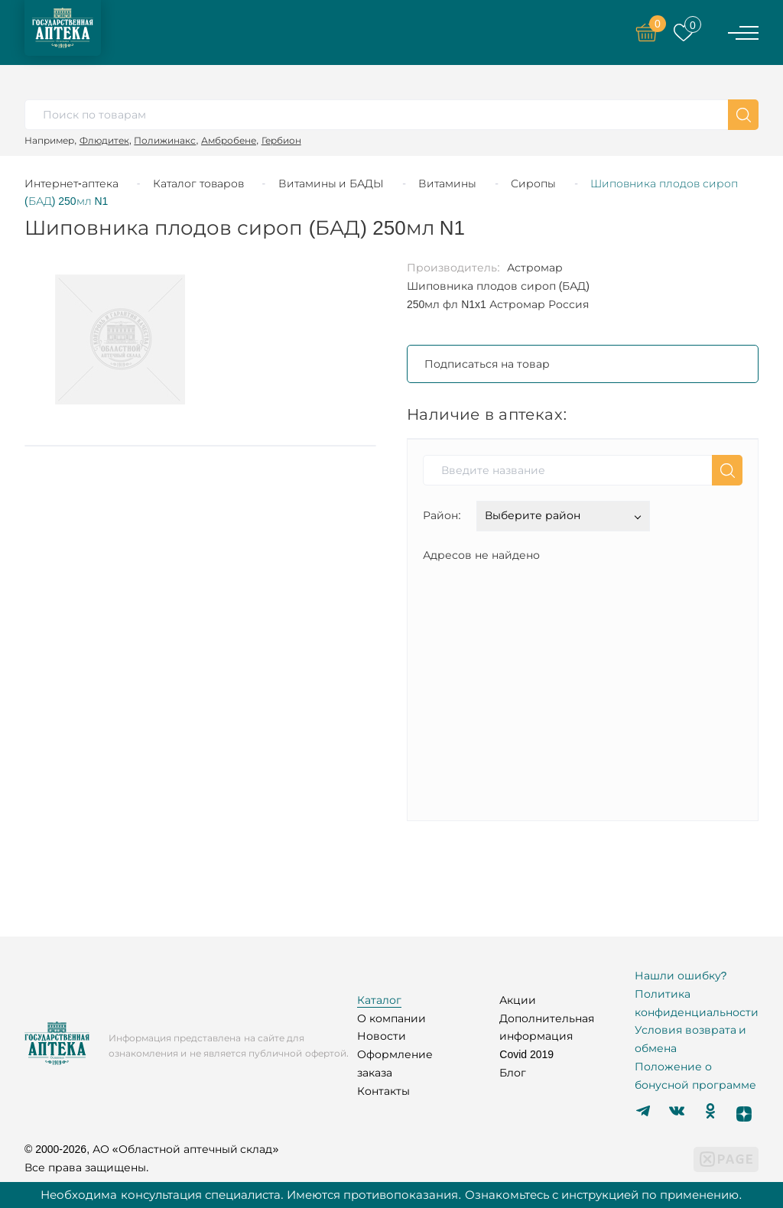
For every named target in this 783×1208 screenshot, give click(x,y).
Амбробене (228, 140)
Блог (512, 1073)
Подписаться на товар (487, 364)
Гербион (281, 140)
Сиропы (533, 183)
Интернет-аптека (71, 183)
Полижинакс (165, 140)
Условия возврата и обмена (691, 1039)
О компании (391, 1018)
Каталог (379, 1000)
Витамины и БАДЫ (331, 183)
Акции (517, 1000)
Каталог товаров (198, 183)
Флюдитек (104, 140)
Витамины (447, 183)
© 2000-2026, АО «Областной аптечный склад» (151, 1149)
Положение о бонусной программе (695, 1076)
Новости (381, 1036)
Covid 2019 (526, 1054)
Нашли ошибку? (681, 975)
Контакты (383, 1091)
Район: (442, 515)
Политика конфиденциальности (697, 1003)
